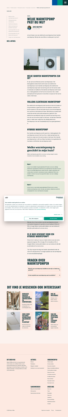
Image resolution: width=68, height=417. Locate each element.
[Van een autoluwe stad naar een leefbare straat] (48, 321)
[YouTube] (19, 375)
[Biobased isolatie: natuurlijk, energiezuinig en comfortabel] (20, 300)
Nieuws (32, 361)
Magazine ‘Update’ (34, 366)
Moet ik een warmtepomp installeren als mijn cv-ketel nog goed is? (43, 269)
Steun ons (49, 395)
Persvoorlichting (50, 399)
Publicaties (33, 363)
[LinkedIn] (17, 375)
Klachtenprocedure (51, 401)
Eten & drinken (50, 378)
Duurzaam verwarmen (30, 7)
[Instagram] (14, 375)
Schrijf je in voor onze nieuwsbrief (37, 368)
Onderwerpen (13, 7)
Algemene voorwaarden (46, 410)
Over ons (49, 388)
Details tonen (57, 214)
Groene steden (50, 363)
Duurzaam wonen (21, 7)
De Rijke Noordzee (51, 376)
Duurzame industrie (51, 366)
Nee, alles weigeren (33, 218)
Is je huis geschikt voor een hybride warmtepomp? (13, 34)
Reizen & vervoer (51, 372)
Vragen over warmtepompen (14, 37)
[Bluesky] (11, 375)
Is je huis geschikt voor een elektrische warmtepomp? (13, 30)
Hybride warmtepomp (13, 23)
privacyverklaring (41, 209)
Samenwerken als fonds (35, 393)
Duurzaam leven (50, 382)
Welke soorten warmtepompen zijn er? (13, 17)
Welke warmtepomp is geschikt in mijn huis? (13, 26)
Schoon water (50, 361)
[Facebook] (8, 375)
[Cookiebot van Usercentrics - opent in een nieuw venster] (57, 198)
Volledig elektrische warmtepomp (12, 21)
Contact (49, 403)
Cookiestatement (58, 410)
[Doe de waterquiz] (48, 300)
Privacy (52, 410)
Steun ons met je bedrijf (35, 388)
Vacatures (49, 397)
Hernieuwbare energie (52, 370)
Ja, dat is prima (53, 218)
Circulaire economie (51, 374)
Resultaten (49, 393)
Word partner (33, 391)
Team (48, 391)
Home (8, 7)
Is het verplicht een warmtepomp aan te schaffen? (41, 275)
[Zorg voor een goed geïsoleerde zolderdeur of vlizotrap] (20, 321)
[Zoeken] (54, 2)
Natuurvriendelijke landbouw (53, 368)
